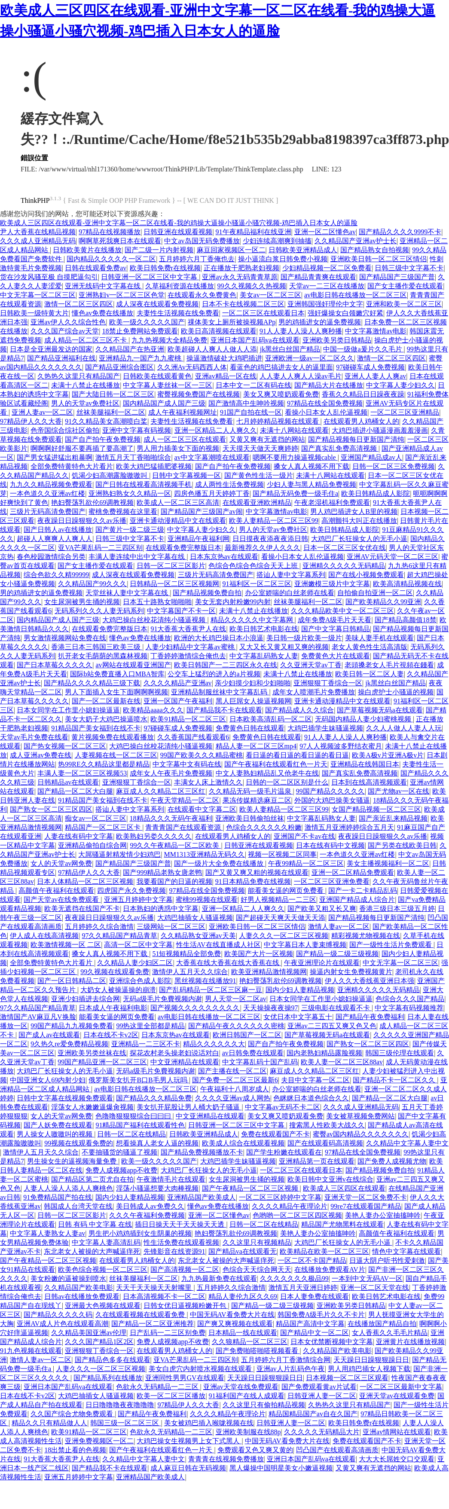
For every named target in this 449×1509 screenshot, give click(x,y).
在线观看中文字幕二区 (202, 809)
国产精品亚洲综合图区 (119, 367)
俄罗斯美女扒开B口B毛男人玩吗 (139, 1080)
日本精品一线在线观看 (242, 1332)
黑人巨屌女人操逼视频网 (253, 701)
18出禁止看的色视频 (75, 1450)
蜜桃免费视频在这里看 (123, 511)
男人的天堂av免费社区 (85, 403)
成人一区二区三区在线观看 (185, 439)
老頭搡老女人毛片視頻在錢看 (389, 665)
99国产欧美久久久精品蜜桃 (201, 755)
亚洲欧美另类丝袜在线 (92, 1053)
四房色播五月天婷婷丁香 (212, 493)
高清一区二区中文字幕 (138, 944)
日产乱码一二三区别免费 (167, 1332)
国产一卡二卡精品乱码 (362, 890)
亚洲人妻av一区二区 (42, 412)
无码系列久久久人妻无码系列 (99, 610)
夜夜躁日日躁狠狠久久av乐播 (81, 520)
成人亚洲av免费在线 (40, 755)
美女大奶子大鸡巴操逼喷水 (106, 719)
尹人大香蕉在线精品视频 (38, 231)
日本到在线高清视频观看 (369, 782)
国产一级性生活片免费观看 (391, 944)
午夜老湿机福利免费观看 (332, 502)
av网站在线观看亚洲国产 (133, 665)
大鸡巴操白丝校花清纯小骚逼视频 (154, 619)
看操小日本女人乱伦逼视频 (326, 412)
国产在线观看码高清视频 (325, 1143)
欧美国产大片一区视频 (258, 953)
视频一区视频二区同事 (282, 854)
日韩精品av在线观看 (68, 782)
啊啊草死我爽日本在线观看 (120, 240)
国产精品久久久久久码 (58, 1314)
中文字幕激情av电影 (375, 331)
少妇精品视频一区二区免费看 (327, 268)
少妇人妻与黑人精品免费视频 (311, 484)
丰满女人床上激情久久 (208, 782)
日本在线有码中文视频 (330, 845)
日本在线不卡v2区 (110, 1035)
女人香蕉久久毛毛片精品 (390, 1332)
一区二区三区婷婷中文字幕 (280, 1197)
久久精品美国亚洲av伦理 (88, 1332)
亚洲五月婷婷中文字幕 (138, 899)
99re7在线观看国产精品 (365, 1206)
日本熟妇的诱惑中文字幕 (161, 908)
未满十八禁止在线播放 (85, 385)
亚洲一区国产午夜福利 (178, 701)
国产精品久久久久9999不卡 (400, 231)
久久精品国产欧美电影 (78, 1287)
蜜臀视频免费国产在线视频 (198, 394)
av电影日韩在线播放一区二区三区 (355, 295)
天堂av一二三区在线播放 (326, 286)
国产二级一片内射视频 (159, 250)
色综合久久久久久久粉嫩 (264, 827)
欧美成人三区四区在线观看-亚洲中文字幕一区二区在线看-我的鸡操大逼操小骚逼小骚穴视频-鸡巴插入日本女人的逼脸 (178, 222)
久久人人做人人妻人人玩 (404, 728)
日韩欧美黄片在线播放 (87, 250)
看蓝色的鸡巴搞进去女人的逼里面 (281, 367)
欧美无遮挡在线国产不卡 (82, 908)
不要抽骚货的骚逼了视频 (119, 1152)
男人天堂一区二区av (235, 998)
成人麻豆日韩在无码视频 (188, 1468)
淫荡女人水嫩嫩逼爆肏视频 (92, 1107)
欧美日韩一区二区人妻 (369, 674)
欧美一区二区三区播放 (171, 1395)
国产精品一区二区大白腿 (75, 791)
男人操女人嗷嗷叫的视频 (55, 1134)
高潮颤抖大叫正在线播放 (359, 520)
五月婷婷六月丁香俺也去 (197, 259)
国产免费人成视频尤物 (391, 1161)
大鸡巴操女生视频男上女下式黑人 (189, 1441)
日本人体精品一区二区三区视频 (85, 881)
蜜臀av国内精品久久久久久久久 (361, 1134)
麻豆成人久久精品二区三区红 (160, 791)
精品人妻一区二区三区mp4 (256, 746)
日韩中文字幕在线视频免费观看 (65, 1098)
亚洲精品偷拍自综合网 (92, 845)
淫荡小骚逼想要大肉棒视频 (157, 1188)
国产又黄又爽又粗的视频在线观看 (256, 872)
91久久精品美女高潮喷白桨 (106, 421)
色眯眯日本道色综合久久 (311, 1098)
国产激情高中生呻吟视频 (246, 403)
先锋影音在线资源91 (174, 1251)
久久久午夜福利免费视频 (147, 1215)
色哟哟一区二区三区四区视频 (297, 1215)
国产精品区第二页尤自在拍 (92, 1179)
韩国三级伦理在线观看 (399, 1053)
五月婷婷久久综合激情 (99, 926)
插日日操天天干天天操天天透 (180, 1224)
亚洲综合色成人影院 (140, 980)
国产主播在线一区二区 (232, 1071)
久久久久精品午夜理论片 (289, 1206)
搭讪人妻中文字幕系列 (291, 574)
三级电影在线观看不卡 (336, 1007)
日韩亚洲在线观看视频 (178, 231)
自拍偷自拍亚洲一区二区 (375, 592)
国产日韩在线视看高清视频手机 (143, 484)
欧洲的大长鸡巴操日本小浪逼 (218, 637)
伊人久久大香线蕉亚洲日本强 (369, 980)
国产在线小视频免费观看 (366, 574)
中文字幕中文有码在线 (187, 764)
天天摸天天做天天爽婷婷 (260, 448)
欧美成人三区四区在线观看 (344, 1188)
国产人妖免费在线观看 (58, 1125)
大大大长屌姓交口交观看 (396, 1459)
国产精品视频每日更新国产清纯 (356, 439)
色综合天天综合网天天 (257, 1269)
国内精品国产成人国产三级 (164, 403)
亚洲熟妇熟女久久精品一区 (130, 493)
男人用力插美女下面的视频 (178, 448)
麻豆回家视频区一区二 (231, 250)
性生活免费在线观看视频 (181, 1242)
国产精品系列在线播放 (107, 1377)
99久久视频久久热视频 (251, 286)
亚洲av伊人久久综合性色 (68, 322)
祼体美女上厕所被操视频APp (231, 322)
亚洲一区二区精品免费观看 (353, 872)
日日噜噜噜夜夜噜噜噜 (120, 1404)
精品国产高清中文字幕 (310, 1323)
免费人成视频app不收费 (121, 1170)
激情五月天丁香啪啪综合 (133, 457)
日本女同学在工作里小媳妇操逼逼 (68, 710)
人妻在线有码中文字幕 (78, 836)
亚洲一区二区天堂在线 (374, 1287)
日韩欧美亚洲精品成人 (303, 250)
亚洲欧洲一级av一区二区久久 (309, 358)
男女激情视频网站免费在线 (65, 637)
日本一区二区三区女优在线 (344, 547)
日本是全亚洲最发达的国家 (51, 349)
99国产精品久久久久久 (330, 791)
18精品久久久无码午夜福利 (171, 818)
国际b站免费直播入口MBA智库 (117, 674)
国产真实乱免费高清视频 (340, 448)
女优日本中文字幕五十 (297, 1016)
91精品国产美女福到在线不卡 (96, 728)
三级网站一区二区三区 (171, 926)
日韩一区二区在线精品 (131, 1134)
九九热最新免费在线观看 (219, 1278)
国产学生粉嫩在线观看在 (284, 1152)
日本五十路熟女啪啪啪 (157, 601)
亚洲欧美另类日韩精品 (336, 340)
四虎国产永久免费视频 (131, 890)
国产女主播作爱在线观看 (405, 286)
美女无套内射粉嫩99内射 (233, 601)
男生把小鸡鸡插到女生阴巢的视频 (140, 1233)
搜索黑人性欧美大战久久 (327, 1125)
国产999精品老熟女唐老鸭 (162, 872)
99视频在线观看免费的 (78, 1143)
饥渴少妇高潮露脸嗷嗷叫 (110, 475)
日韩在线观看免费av (95, 268)
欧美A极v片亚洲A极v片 (388, 755)
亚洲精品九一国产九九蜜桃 (141, 358)
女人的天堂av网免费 (61, 863)
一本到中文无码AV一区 (367, 1278)
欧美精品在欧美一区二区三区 (324, 1251)
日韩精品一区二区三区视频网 (174, 583)
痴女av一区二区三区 (95, 818)
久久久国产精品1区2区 (99, 1341)
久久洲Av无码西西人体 (192, 367)
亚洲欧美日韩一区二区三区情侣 (378, 259)
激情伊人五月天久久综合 (190, 971)
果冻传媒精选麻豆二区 (257, 800)
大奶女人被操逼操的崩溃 (118, 989)
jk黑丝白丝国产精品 (290, 349)
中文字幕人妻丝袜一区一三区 (167, 385)
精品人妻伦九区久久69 (242, 1296)
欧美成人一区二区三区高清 (178, 502)
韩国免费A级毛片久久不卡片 (321, 1314)
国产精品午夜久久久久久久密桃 (236, 1025)
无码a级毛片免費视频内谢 (162, 998)
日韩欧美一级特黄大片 (34, 313)
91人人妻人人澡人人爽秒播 (301, 331)
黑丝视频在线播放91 (205, 980)
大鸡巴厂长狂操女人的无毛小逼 (359, 538)
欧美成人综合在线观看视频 (243, 1143)
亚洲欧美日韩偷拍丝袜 (249, 818)
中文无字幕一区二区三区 (38, 295)
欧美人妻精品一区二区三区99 (273, 520)
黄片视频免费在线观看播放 (112, 737)
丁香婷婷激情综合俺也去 (188, 656)
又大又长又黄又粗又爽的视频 (284, 647)
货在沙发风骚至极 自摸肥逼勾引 (49, 277)
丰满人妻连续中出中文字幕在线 (137, 556)
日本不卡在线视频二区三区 (243, 304)
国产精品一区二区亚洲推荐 (152, 1323)
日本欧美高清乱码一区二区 (270, 719)
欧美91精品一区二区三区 (188, 719)
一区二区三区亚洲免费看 (332, 881)
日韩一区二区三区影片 (171, 565)
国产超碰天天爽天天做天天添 (280, 917)
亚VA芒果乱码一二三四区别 (100, 547)
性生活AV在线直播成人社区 (218, 944)
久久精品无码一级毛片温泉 (251, 791)
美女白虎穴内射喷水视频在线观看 (201, 1368)
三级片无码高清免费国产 (48, 511)
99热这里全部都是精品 (150, 1025)
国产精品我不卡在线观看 (224, 710)
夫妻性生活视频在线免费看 (178, 313)
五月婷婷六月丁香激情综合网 (285, 1359)
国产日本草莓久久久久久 (54, 665)
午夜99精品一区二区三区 (306, 863)
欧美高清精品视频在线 (407, 583)
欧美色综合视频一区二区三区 (102, 1269)
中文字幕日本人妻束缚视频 (305, 944)
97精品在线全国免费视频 (325, 403)
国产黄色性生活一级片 (258, 475)
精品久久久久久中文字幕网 (253, 619)
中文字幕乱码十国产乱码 (260, 1062)
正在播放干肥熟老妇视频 (241, 268)
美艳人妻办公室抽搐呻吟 (383, 1215)
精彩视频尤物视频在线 (365, 935)
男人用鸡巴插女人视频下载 (369, 1368)
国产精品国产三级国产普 (397, 277)
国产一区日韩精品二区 (71, 980)
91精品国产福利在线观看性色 (140, 1125)
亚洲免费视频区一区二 (99, 1441)
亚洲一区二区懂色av (325, 231)
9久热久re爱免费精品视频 (69, 1044)
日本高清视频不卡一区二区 (164, 1296)
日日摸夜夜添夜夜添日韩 (270, 538)
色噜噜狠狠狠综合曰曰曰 (134, 1116)
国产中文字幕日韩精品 (335, 628)
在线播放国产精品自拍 (382, 1323)
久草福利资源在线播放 (179, 286)
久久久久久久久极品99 (294, 1278)
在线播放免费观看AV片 (329, 1269)
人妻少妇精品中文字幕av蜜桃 (190, 647)
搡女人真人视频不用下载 (311, 466)
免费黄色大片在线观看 (335, 656)
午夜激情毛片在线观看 (171, 1179)
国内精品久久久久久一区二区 (111, 259)
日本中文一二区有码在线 (253, 385)
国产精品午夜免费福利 (370, 1016)
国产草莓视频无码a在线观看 (379, 710)
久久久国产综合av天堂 (65, 331)
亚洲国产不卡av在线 (304, 836)
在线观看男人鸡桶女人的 (361, 421)
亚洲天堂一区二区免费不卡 (365, 1197)
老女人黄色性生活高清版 (369, 647)
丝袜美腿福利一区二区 (110, 412)
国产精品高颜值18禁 (406, 619)
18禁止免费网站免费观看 (140, 331)
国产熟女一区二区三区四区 (51, 809)
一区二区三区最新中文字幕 (401, 1386)
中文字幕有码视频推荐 (409, 1007)
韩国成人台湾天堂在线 (78, 1206)
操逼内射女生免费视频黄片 (351, 971)
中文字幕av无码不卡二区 (282, 1107)
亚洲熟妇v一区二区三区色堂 (122, 295)
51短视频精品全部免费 (186, 953)
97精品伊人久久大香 (31, 421)
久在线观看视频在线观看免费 (140, 1314)
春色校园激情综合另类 (51, 556)
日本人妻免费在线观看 (314, 1296)
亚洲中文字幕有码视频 (136, 430)
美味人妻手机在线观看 (379, 637)
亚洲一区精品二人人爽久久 (215, 430)
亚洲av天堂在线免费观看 (240, 1386)
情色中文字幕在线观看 (406, 1251)
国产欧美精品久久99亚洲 (383, 601)
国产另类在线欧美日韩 (402, 845)
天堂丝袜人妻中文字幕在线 (128, 592)
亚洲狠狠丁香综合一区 (327, 683)
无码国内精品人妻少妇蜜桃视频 (364, 719)
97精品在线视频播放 (110, 231)
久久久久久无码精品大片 (322, 1432)
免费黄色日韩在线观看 (250, 728)
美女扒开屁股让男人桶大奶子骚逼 (189, 1107)
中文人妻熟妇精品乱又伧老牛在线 (267, 773)
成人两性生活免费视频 (229, 484)
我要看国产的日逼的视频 (174, 881)
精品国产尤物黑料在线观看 (342, 1224)
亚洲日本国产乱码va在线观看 (255, 340)
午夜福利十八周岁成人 (234, 1089)
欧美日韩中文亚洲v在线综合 (330, 1179)
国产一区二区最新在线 (106, 701)
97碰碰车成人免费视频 (370, 367)
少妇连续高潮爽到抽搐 (277, 240)
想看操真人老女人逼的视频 (157, 1143)
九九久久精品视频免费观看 (51, 484)
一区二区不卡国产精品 (312, 1260)
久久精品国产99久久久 (92, 583)
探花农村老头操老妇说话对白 (174, 1053)
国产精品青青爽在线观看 (318, 277)
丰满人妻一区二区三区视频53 (82, 773)
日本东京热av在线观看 (224, 556)
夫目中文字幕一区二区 (315, 1080)
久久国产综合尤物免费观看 (73, 1413)
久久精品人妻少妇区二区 (135, 962)
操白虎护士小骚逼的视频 (396, 692)
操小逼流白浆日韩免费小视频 (282, 259)
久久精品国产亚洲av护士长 (356, 240)
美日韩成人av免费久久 (150, 1206)
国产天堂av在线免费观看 (62, 899)
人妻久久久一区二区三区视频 (283, 935)
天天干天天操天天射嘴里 (154, 1287)
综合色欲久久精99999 (56, 574)
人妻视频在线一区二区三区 (116, 755)
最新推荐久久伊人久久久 (262, 547)
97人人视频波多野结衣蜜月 (340, 746)
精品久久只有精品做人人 (49, 1423)
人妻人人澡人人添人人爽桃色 (68, 1188)
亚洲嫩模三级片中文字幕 (332, 583)
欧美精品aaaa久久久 (153, 710)
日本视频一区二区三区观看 (347, 1377)
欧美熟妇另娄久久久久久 (154, 836)
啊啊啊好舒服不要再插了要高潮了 (82, 448)
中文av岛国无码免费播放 (201, 240)
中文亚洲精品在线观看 (184, 1062)
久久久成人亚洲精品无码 (38, 240)
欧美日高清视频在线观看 (219, 331)
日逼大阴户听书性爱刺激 (387, 1260)
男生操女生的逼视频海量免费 (72, 1161)
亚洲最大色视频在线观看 (103, 1305)
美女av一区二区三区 (270, 295)
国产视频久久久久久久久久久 (195, 1007)
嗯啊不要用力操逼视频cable (295, 457)
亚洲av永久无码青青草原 (239, 277)
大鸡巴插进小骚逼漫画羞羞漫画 (380, 430)
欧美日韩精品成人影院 (375, 493)
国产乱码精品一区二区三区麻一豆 (210, 989)
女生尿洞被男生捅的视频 (82, 601)
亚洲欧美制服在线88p (248, 1432)
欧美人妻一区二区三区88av (342, 1062)
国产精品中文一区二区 (314, 1332)
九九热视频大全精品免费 (169, 340)
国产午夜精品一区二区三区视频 (251, 1188)
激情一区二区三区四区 (78, 304)
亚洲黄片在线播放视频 (410, 1341)
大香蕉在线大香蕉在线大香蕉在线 (228, 962)
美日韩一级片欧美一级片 (304, 637)
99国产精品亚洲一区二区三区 (102, 1062)
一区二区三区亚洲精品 (404, 412)
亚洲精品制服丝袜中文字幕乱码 (220, 692)
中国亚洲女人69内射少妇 (48, 1080)
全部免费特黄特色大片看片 (72, 466)
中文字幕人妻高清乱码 (106, 1242)
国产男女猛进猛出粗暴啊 (54, 457)
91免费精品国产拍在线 (57, 1197)
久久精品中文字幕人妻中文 (407, 1143)
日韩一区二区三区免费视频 (393, 466)
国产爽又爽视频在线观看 (235, 1323)
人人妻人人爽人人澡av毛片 (301, 376)
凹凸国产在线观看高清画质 (337, 1450)
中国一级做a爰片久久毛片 (363, 349)
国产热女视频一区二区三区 (65, 746)
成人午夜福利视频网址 (182, 412)
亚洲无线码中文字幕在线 (103, 286)
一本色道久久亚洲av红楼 (47, 493)
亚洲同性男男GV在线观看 (184, 1377)
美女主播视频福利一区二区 (388, 863)
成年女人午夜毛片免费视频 (171, 773)
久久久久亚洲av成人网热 (232, 1098)
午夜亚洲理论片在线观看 (322, 962)
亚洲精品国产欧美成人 (201, 1197)
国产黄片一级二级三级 (129, 529)
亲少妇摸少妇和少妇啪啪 (252, 683)
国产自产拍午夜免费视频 (103, 439)
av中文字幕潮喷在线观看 (212, 457)
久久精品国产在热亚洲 (129, 349)
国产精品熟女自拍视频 (374, 250)
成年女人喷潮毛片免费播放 (313, 692)
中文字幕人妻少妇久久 (400, 385)
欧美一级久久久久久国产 (147, 322)
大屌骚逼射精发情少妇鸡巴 (119, 854)
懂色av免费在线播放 (102, 313)
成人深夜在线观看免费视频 (157, 304)
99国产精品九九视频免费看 (72, 1025)
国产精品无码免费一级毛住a (295, 493)
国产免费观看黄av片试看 (319, 1386)
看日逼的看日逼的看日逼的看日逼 (297, 755)
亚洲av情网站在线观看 (397, 1432)
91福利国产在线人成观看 (246, 1395)
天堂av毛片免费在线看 (34, 737)
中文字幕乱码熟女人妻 (263, 656)
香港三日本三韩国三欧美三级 (96, 647)
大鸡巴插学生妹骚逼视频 (325, 728)
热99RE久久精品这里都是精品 (103, 764)
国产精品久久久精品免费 (154, 1098)
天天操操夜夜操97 (270, 1007)
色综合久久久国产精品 (410, 998)
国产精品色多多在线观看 (112, 1359)
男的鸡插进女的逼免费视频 (319, 322)
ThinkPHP (35, 200)
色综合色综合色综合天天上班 (253, 565)
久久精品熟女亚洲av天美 (198, 935)
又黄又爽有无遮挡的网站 (267, 439)
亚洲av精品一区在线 (226, 376)
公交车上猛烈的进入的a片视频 (214, 674)
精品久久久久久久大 (214, 1044)
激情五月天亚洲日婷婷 (303, 1287)
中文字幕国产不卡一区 (181, 610)
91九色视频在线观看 (31, 1350)
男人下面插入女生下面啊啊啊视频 (116, 692)
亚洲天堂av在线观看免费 (396, 1395)
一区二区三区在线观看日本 (263, 313)
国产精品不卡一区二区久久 (395, 1080)
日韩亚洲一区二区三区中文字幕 (150, 277)
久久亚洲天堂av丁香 (311, 665)
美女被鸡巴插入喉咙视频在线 (209, 1423)
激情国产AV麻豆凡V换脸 (38, 1016)
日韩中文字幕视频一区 (186, 475)
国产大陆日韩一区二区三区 (113, 394)
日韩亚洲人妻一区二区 (321, 1395)
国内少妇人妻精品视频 (300, 989)
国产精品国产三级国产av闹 (202, 511)
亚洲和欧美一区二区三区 (404, 304)
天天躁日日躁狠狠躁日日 (371, 1359)
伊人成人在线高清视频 (44, 935)
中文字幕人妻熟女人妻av (47, 1233)
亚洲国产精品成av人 (371, 457)
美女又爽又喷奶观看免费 (281, 394)
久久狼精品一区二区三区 (249, 1341)
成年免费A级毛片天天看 (335, 619)
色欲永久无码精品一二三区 (158, 1386)
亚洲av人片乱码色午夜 (291, 1368)
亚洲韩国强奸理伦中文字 (325, 304)
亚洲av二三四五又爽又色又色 (331, 1025)
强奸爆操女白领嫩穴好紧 (345, 313)
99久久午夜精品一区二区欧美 (175, 845)
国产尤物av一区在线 (398, 791)
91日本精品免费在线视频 (253, 881)
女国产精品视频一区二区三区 (376, 809)
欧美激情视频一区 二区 (66, 944)
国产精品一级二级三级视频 (337, 953)
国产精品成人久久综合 (299, 710)
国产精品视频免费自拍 (207, 592)
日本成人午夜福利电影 (113, 1007)
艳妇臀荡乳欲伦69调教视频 (92, 502)
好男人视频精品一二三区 (278, 899)
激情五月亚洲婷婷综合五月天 (349, 827)
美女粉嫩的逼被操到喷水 (68, 1278)
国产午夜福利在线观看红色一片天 (275, 764)
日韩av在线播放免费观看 (81, 1296)
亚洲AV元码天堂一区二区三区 (392, 556)
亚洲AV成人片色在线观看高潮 (62, 1323)
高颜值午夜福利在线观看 (56, 890)
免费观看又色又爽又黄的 (255, 1450)
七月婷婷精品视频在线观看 (278, 421)
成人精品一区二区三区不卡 (86, 340)
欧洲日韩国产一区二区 (247, 1035)
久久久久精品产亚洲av (178, 683)
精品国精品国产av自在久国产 (313, 1413)
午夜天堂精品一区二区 (184, 800)
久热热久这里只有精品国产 (78, 376)
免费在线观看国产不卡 (275, 1134)
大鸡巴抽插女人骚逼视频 (195, 917)
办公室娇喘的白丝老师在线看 (289, 592)
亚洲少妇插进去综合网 (85, 998)
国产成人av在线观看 (49, 1035)
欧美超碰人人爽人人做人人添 (212, 349)
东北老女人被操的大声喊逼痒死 (92, 1251)
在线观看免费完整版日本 (183, 547)
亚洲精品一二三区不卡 (145, 1044)
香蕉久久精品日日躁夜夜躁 (363, 394)
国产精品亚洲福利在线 (61, 358)
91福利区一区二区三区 (257, 583)
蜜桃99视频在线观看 (207, 899)
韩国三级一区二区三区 (125, 1423)
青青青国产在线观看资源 (184, 827)
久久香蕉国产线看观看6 (193, 737)
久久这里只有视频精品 (257, 1242)
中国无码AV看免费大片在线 (232, 1314)
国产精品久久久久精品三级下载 (92, 683)
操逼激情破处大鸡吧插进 (224, 358)
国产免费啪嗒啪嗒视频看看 (258, 1350)
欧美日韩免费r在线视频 (165, 268)
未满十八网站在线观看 (294, 430)
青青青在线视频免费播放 (226, 1459)
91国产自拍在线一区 (251, 412)
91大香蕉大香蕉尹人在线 (188, 628)
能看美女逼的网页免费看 (286, 890)
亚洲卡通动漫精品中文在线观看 (178, 520)
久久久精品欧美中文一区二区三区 (342, 610)
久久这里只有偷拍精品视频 (264, 1404)
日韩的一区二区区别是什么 (287, 782)
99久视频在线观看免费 (114, 971)
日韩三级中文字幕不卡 (409, 268)
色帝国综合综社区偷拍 (65, 430)
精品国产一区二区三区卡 (103, 827)
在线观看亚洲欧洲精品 (257, 502)
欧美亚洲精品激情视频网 (269, 971)
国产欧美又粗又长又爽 (321, 908)
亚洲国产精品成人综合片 (357, 899)
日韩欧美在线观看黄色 (157, 376)
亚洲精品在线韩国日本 (364, 764)
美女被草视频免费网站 (360, 1116)
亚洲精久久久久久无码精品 (343, 565)
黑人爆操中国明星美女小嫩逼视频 (281, 1468)
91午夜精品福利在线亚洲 (253, 231)
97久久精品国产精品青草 (119, 935)
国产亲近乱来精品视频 (393, 818)
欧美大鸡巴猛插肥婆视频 (154, 466)
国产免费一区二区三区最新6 (235, 1080)
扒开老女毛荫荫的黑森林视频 (102, 656)
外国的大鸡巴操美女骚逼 (332, 800)
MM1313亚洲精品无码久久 (204, 854)
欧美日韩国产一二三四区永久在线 (225, 665)
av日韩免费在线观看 (253, 1053)
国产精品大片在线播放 (328, 385)
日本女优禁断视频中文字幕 (331, 1341)
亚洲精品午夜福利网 (198, 538)
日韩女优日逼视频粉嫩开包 (186, 1305)
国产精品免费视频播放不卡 (202, 1152)
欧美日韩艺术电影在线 (263, 628)
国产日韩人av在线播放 (58, 529)
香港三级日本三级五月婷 (397, 908)
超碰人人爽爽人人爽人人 (54, 538)
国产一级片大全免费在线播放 (219, 863)
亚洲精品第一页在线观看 (316, 1161)
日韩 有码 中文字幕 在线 (95, 1224)
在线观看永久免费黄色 (202, 295)
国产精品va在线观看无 (242, 1251)
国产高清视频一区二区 (184, 1269)
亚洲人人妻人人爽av (375, 376)
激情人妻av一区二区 (339, 926)
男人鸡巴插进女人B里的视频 (353, 511)
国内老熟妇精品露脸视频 (324, 1053)
